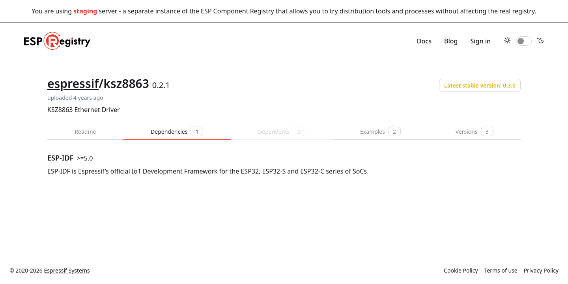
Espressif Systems (67, 270)
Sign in (480, 41)
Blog (451, 41)
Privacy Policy (541, 270)
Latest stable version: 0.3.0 (480, 85)
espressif (73, 83)
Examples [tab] (380, 131)
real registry (516, 11)
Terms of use (501, 270)
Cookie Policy (461, 270)
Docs (424, 41)
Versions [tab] (474, 131)
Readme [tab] (85, 131)
